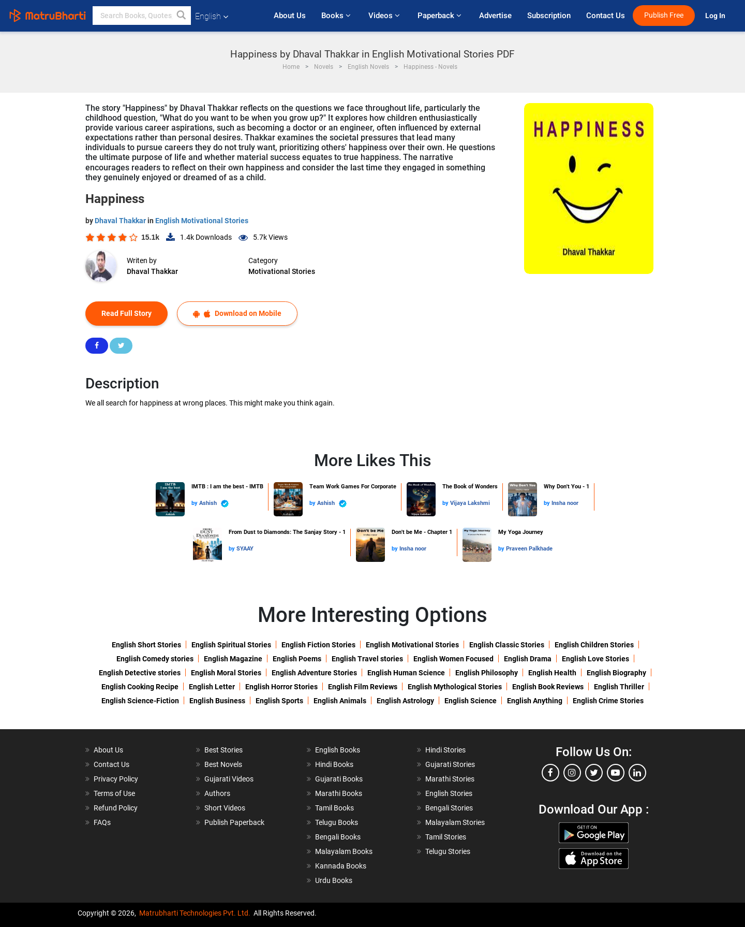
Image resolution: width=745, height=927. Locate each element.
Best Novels (223, 764)
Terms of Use (114, 793)
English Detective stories (140, 673)
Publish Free (663, 15)
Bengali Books (338, 837)
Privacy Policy (116, 779)
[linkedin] (637, 772)
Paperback (441, 15)
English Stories (448, 793)
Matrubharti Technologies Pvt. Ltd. (194, 913)
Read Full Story (126, 313)
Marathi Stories (449, 779)
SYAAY (245, 548)
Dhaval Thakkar (121, 220)
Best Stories (223, 750)
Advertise (495, 15)
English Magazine (233, 659)
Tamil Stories (445, 837)
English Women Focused (453, 659)
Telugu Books (336, 822)
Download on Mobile (237, 313)
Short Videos (224, 808)
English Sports (279, 701)
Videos (385, 15)
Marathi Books (338, 793)
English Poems (297, 659)
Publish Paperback (234, 822)
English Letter (212, 687)
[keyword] (142, 15)
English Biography (616, 673)
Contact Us (605, 15)
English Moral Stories (226, 673)
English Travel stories (367, 659)
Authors (217, 793)
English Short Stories (146, 645)
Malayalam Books (344, 851)
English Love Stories (595, 659)
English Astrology (405, 701)
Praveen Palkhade (529, 548)
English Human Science (406, 673)
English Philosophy (486, 673)
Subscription (549, 15)
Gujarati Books (339, 779)
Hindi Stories (445, 750)
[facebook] (550, 772)
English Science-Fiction (140, 701)
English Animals (340, 701)
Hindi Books (334, 764)
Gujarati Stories (450, 764)
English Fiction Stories (318, 645)
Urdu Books (333, 880)
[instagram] (572, 772)
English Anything (534, 701)
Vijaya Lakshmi (470, 503)
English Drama (528, 659)
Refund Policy (116, 808)
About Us (290, 15)
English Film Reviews (362, 687)
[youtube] (615, 772)
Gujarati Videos (229, 779)
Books (337, 15)
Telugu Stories (447, 851)
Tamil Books (334, 808)
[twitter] (594, 772)
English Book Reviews (548, 687)
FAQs (102, 822)
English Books (337, 750)
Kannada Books (340, 866)
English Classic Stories (506, 645)
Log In (716, 15)
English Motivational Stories (201, 220)
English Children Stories (594, 645)
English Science (470, 701)
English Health (552, 673)
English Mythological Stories (455, 687)
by (195, 503)
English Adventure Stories (314, 673)
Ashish (214, 504)
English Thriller (619, 687)
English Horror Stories (281, 687)
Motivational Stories (281, 271)
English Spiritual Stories (231, 645)
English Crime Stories (608, 701)
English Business (217, 701)
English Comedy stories (154, 659)
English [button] (211, 16)
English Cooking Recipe (139, 687)
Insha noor (565, 503)
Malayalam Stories (455, 822)
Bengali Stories (449, 808)
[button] (181, 15)
